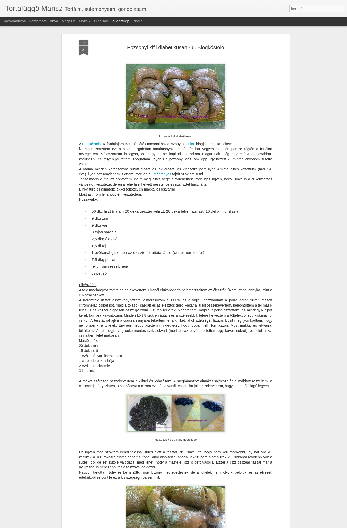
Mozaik (84, 21)
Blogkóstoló (91, 110)
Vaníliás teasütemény (156, 510)
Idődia (137, 21)
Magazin (68, 21)
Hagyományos (14, 21)
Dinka (189, 110)
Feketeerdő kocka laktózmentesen (45, 512)
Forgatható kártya (43, 21)
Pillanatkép (120, 21)
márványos (162, 141)
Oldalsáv (101, 21)
